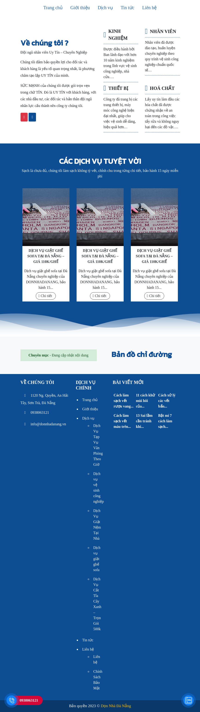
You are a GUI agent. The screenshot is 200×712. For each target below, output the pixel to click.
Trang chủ (53, 7)
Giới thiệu (80, 7)
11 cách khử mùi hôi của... (145, 400)
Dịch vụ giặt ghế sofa (97, 559)
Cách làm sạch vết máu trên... (122, 421)
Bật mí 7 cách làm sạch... (165, 421)
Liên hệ (149, 7)
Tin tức (127, 7)
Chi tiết (45, 296)
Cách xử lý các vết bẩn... (167, 400)
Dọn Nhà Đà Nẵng (116, 706)
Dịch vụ (105, 7)
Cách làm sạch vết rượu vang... (123, 400)
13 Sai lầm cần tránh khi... (144, 421)
